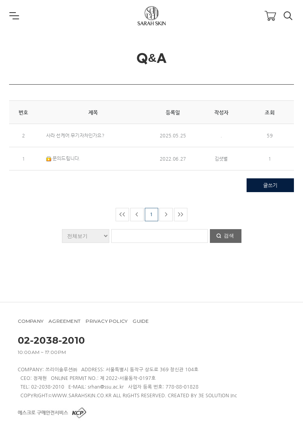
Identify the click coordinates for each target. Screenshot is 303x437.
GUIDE (141, 321)
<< (122, 214)
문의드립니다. (63, 158)
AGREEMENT (64, 321)
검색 (229, 236)
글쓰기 (270, 185)
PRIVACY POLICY (106, 321)
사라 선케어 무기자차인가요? (75, 135)
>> (180, 214)
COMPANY (30, 321)
